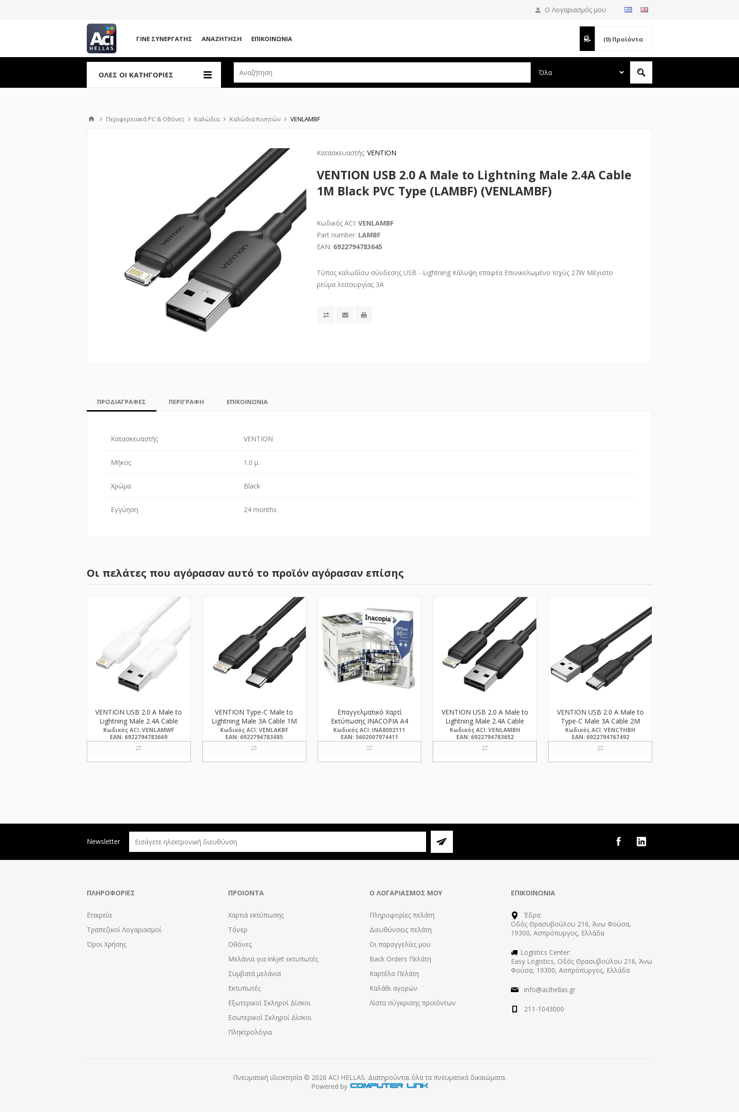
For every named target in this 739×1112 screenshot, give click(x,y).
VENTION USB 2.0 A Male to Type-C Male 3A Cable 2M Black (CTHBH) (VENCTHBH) (600, 721)
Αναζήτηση (222, 38)
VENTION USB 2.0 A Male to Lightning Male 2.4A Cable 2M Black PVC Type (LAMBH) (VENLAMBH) (485, 725)
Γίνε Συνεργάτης (164, 38)
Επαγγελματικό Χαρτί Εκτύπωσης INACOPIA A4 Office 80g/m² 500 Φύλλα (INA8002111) (369, 725)
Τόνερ (237, 929)
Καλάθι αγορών (394, 988)
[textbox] (382, 72)
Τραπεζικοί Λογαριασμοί (124, 929)
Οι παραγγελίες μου (400, 944)
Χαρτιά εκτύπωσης (256, 914)
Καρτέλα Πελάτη (394, 973)
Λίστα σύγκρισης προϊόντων (413, 1002)
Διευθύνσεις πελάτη (401, 929)
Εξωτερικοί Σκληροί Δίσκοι (269, 1002)
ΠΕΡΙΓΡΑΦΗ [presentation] (186, 401)
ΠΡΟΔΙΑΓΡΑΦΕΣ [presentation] (121, 401)
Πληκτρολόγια (250, 1032)
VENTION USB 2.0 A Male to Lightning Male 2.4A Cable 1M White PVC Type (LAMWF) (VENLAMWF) (138, 725)
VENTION (381, 152)
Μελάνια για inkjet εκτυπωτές (273, 958)
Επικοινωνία (271, 38)
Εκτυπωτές (244, 988)
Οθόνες (240, 944)
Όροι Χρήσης (106, 944)
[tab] (121, 402)
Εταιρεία (99, 914)
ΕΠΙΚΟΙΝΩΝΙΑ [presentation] (247, 401)
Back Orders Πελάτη (400, 958)
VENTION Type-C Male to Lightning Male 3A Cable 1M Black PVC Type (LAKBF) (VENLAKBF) (254, 725)
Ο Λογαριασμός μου (575, 9)
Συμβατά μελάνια (254, 973)
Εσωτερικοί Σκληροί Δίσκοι (270, 1017)
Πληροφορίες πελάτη (402, 914)
